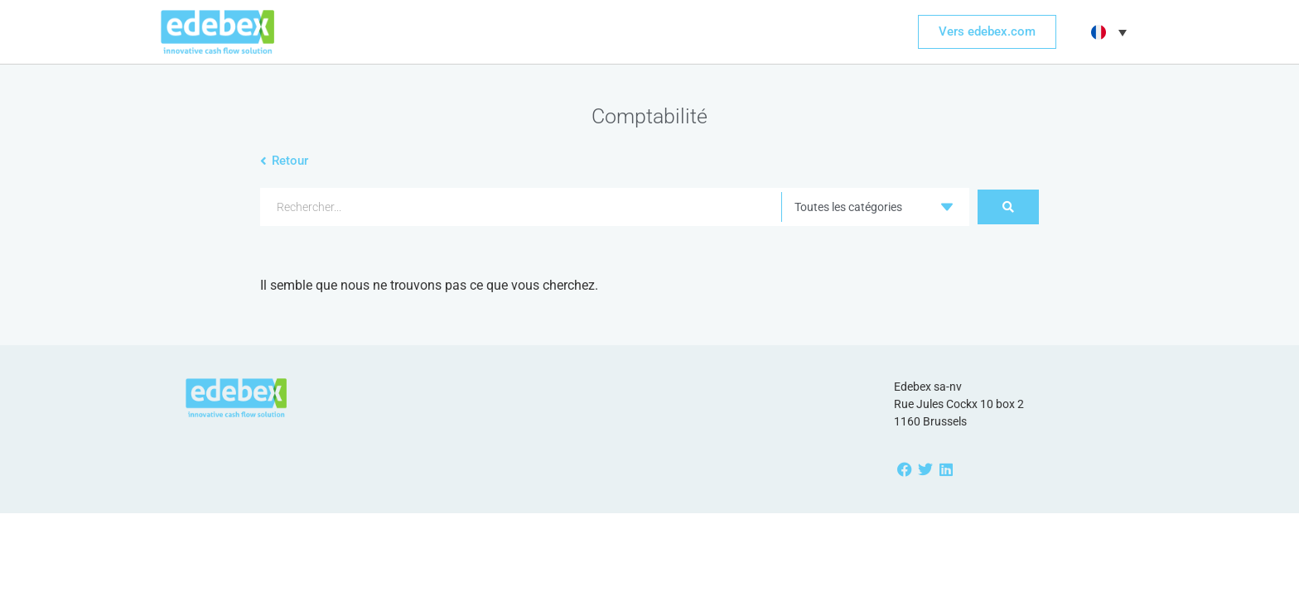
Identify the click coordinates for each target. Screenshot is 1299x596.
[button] (1107, 32)
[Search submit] (1008, 207)
